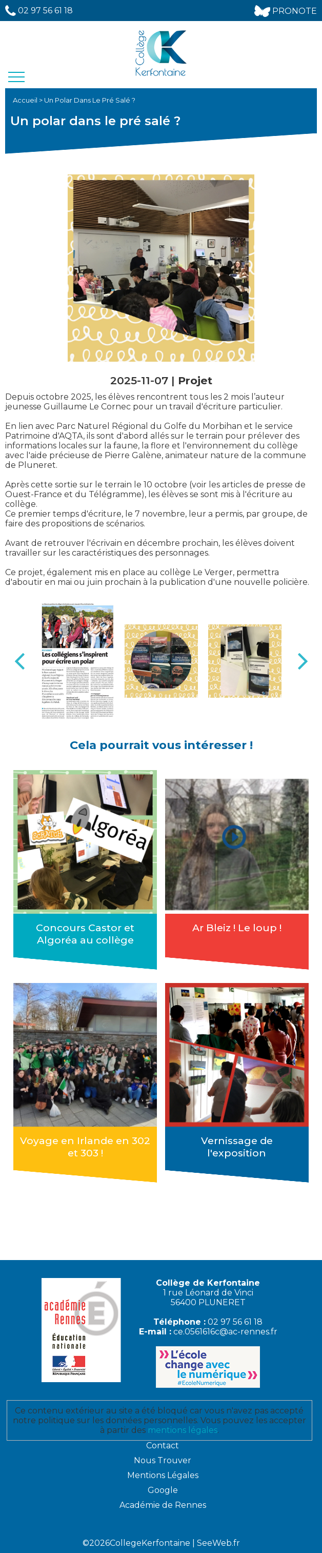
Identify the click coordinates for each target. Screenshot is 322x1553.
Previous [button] (19, 661)
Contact (162, 1445)
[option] (77, 661)
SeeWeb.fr (218, 1543)
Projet (195, 380)
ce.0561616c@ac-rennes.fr (225, 1331)
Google (163, 1490)
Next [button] (302, 661)
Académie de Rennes (162, 1505)
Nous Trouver (162, 1460)
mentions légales (182, 1430)
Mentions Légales (162, 1475)
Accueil (26, 100)
